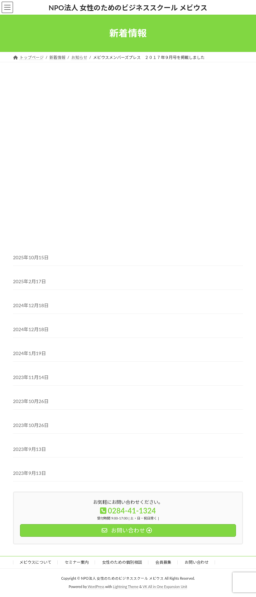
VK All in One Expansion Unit (165, 587)
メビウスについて (35, 562)
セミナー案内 (77, 562)
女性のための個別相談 (122, 562)
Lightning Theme (126, 587)
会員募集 (163, 562)
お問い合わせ (197, 562)
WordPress (96, 587)
